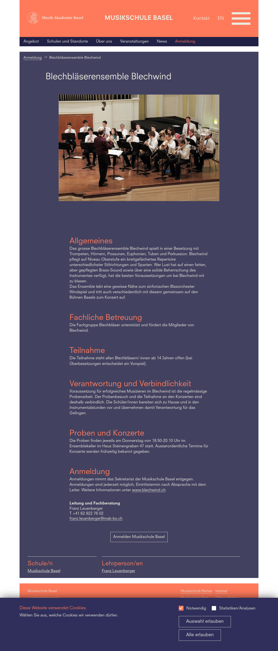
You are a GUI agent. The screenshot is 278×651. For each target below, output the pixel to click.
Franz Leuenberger (118, 571)
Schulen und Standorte (67, 41)
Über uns (104, 41)
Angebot (31, 41)
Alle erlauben (200, 635)
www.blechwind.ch (149, 490)
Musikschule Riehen (196, 591)
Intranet (221, 591)
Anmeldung (185, 41)
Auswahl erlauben (205, 621)
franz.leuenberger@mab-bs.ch (96, 519)
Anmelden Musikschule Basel (139, 537)
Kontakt (201, 18)
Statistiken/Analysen (237, 608)
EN (221, 18)
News (162, 41)
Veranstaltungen (134, 41)
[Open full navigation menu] (241, 18)
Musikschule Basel (44, 571)
